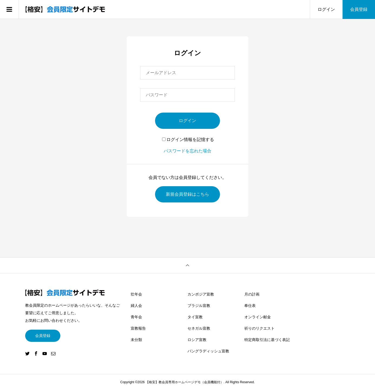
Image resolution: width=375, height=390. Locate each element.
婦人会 (136, 305)
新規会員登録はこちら (187, 194)
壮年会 (136, 294)
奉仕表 (250, 305)
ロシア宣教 (197, 339)
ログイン (326, 9)
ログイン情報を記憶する (188, 139)
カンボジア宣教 (201, 294)
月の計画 (251, 294)
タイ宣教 (195, 317)
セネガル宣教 (199, 328)
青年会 (136, 317)
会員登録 (358, 9)
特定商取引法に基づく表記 (267, 339)
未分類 (136, 339)
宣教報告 (138, 328)
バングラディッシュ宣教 (208, 351)
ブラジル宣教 (199, 305)
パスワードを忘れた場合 (187, 151)
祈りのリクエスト (259, 328)
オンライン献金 (257, 317)
